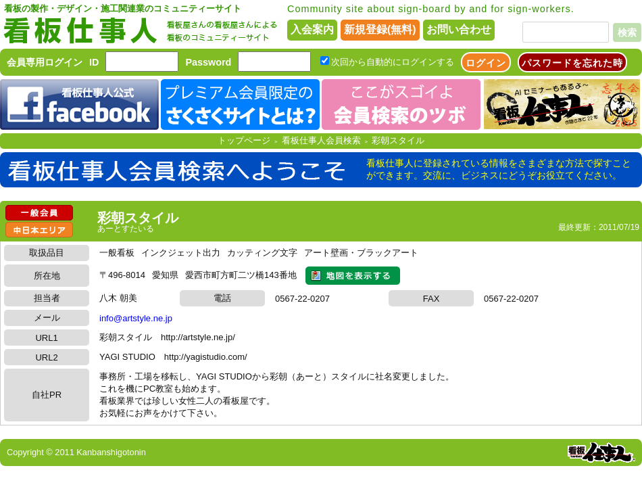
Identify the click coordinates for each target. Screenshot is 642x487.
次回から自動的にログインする (392, 62)
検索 (627, 32)
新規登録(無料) (380, 29)
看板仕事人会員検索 (321, 140)
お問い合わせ (458, 29)
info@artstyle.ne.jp (135, 318)
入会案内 (312, 29)
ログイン (486, 62)
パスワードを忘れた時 (572, 62)
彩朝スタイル (398, 140)
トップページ (244, 140)
